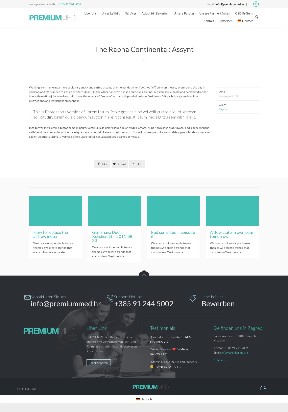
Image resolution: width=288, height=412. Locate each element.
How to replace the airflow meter (50, 234)
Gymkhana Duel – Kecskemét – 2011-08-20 (113, 236)
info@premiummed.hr (234, 352)
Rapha (223, 109)
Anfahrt (218, 360)
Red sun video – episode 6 (173, 234)
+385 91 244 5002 (69, 4)
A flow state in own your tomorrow (232, 234)
